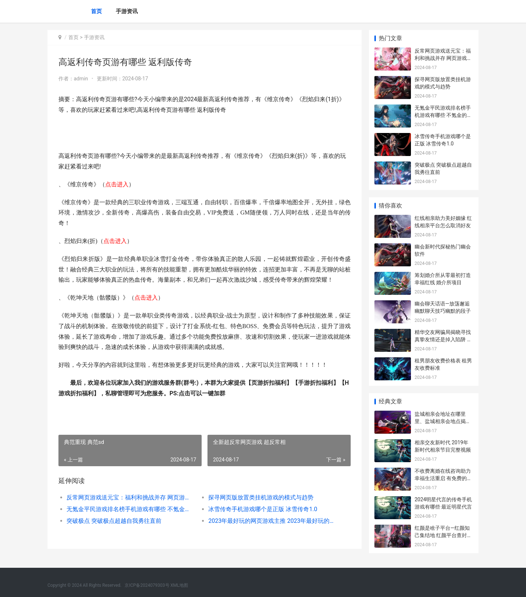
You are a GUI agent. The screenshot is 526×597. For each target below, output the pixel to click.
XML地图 (179, 585)
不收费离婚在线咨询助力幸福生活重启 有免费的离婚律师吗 (443, 478)
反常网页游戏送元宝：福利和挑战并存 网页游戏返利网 (130, 497)
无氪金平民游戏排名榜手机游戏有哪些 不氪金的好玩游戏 (130, 509)
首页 (96, 11)
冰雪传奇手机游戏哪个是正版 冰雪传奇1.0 (262, 509)
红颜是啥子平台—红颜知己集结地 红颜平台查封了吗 (443, 535)
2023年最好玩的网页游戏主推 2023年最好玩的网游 (272, 520)
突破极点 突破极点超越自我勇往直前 (113, 520)
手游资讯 (127, 11)
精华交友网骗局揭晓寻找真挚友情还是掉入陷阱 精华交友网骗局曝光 (443, 339)
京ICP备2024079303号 (147, 585)
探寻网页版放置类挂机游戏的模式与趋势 (260, 497)
